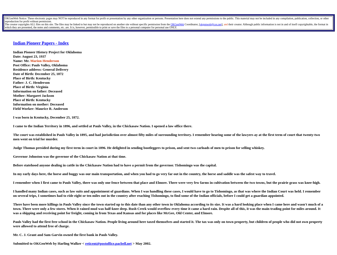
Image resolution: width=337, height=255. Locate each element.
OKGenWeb (177, 24)
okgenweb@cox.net (210, 24)
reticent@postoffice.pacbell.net (108, 243)
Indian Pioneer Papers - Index (41, 43)
